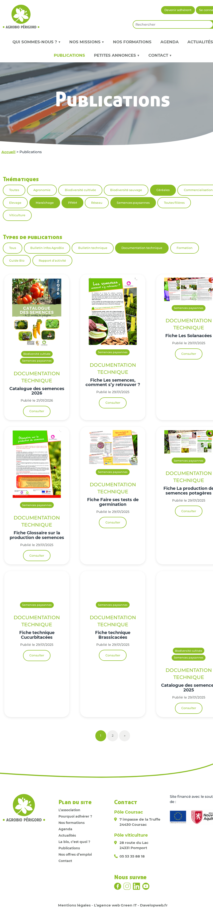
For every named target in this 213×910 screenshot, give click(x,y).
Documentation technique (141, 248)
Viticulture (17, 215)
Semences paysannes (133, 202)
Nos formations (132, 42)
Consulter (36, 411)
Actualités (67, 835)
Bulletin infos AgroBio (47, 248)
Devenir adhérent (177, 10)
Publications (69, 55)
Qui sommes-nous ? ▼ (36, 42)
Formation (185, 248)
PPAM (72, 202)
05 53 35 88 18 (132, 856)
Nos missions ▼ (86, 42)
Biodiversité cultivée (80, 190)
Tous (12, 248)
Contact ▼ (160, 55)
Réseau (96, 202)
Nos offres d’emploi (75, 854)
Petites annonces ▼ (116, 55)
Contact (65, 861)
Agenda (169, 42)
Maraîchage (45, 202)
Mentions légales (74, 905)
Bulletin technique (92, 248)
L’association (69, 810)
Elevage (15, 202)
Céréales (163, 190)
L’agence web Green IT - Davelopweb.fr (131, 905)
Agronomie (41, 190)
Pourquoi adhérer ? (75, 816)
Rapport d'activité (52, 260)
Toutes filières (174, 202)
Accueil (8, 152)
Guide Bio (16, 260)
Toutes (14, 190)
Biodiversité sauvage (126, 190)
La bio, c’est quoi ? (74, 842)
